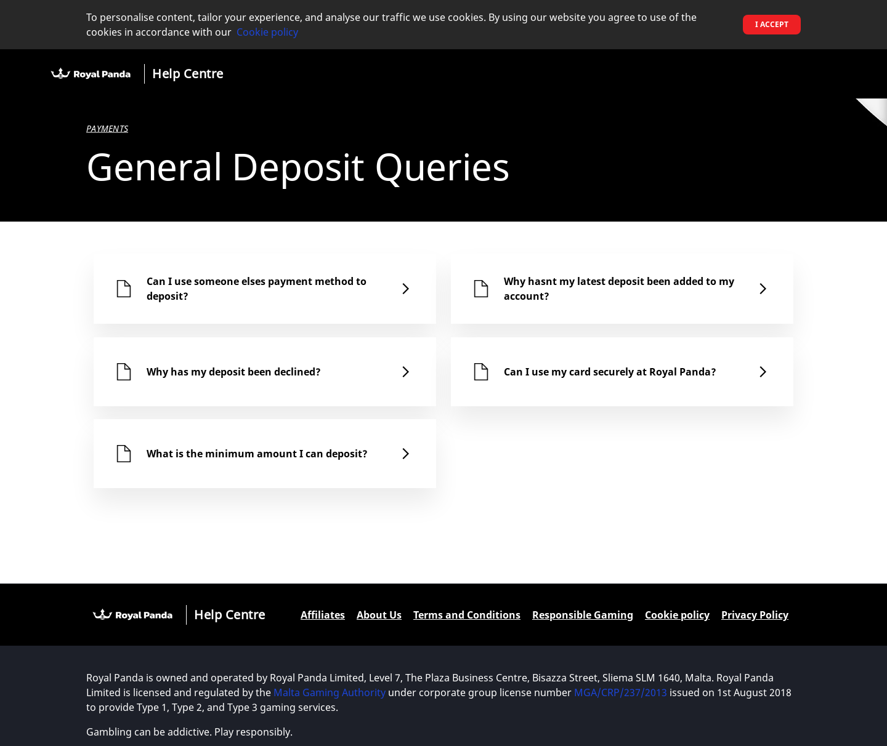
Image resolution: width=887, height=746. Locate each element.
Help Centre (188, 73)
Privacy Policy (754, 615)
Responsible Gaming (582, 615)
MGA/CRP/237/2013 (620, 692)
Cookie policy (267, 32)
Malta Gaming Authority (329, 692)
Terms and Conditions (466, 615)
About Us (379, 615)
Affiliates (323, 615)
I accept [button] (771, 24)
